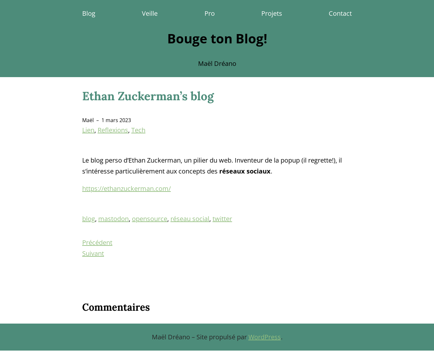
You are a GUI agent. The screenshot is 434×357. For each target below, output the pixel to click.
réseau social (189, 218)
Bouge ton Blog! (217, 38)
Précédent (97, 242)
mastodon (113, 218)
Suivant (93, 253)
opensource (149, 218)
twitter (222, 218)
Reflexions (113, 130)
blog (88, 218)
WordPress (264, 337)
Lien (88, 130)
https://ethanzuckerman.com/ (126, 188)
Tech (138, 130)
